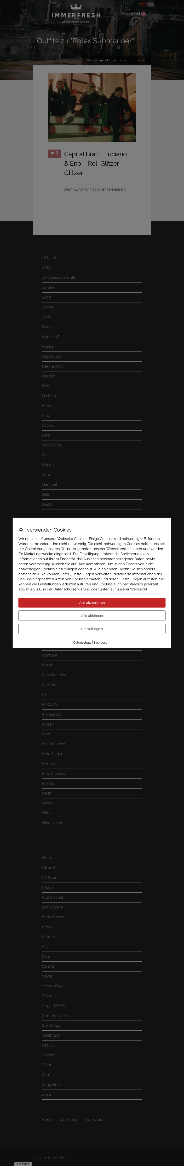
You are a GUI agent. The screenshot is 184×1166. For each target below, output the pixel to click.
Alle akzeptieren (92, 603)
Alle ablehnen (92, 616)
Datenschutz (82, 642)
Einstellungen (92, 629)
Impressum (102, 642)
